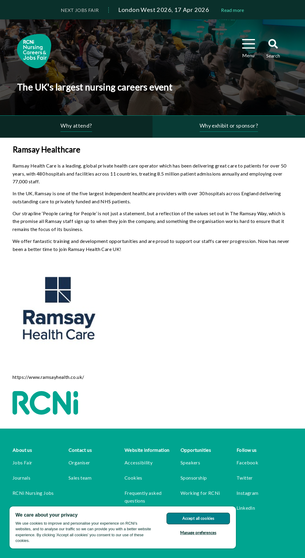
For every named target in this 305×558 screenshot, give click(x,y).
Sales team (80, 477)
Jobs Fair (22, 462)
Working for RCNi (200, 493)
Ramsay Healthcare (46, 149)
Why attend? (76, 125)
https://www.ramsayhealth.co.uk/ (48, 377)
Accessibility (138, 462)
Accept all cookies (198, 518)
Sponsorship (193, 477)
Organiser (79, 462)
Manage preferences (198, 532)
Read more (232, 10)
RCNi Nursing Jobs (33, 493)
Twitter (244, 477)
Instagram (247, 493)
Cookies (133, 477)
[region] (123, 527)
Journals (21, 477)
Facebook (247, 462)
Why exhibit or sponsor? (229, 125)
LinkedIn (245, 508)
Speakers (190, 462)
